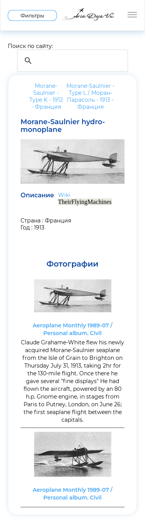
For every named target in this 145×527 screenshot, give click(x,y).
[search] (71, 60)
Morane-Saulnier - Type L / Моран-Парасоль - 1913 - (90, 96)
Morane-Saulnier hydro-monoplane (62, 125)
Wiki (64, 195)
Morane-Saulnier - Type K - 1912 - (46, 96)
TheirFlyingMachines (85, 201)
